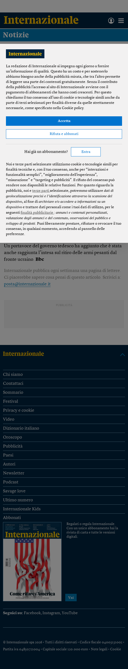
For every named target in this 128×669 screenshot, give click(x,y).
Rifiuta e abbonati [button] (64, 134)
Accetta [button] (64, 121)
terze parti (41, 191)
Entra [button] (86, 152)
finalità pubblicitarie (37, 213)
